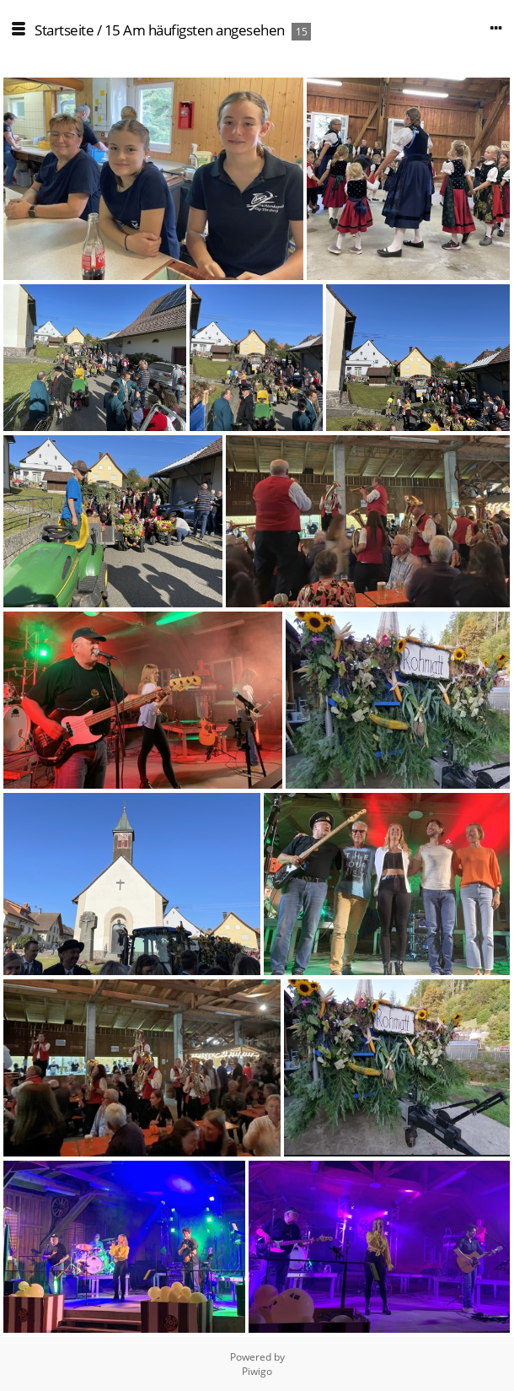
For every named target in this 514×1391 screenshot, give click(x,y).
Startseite (64, 30)
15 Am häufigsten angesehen (194, 30)
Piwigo (257, 1371)
